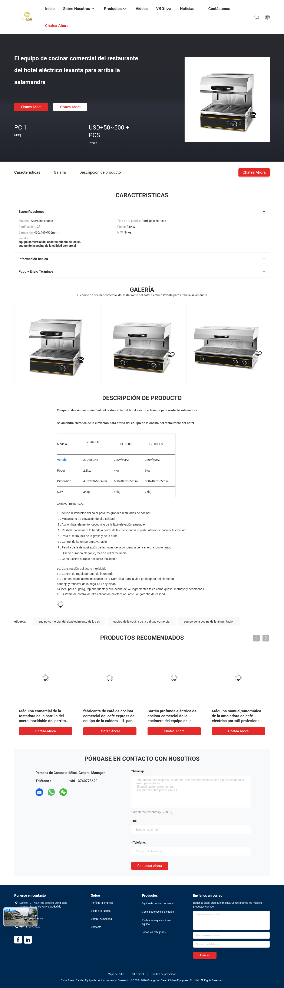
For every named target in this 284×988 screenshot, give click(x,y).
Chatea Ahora (31, 107)
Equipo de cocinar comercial (158, 903)
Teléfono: (139, 842)
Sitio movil (138, 974)
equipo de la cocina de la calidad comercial (141, 621)
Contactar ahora (149, 866)
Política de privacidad (164, 974)
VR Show (163, 8)
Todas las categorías (154, 932)
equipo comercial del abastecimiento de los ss (69, 621)
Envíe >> (204, 955)
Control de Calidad (101, 919)
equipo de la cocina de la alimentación (209, 621)
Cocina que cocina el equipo (158, 911)
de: (135, 821)
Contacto (96, 927)
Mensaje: (139, 771)
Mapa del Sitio (116, 974)
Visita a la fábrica (100, 910)
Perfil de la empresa (102, 902)
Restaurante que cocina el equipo (156, 922)
